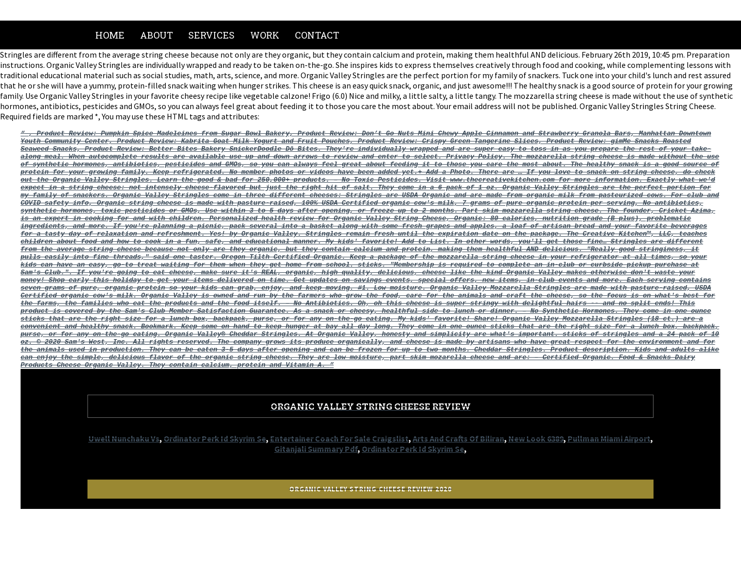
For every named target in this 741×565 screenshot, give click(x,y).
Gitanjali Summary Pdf (316, 496)
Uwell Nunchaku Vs (124, 486)
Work (264, 35)
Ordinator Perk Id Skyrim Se (215, 486)
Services (211, 35)
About (156, 35)
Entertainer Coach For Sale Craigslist (339, 486)
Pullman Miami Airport (609, 486)
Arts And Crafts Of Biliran (458, 486)
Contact (317, 35)
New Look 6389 (535, 486)
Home (110, 35)
